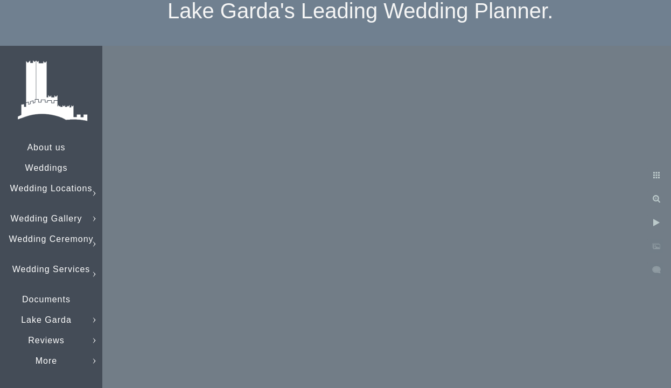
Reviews (46, 340)
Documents (46, 299)
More (46, 360)
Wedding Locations (51, 188)
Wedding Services (51, 269)
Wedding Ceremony (51, 239)
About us (46, 147)
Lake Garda (46, 319)
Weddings (46, 167)
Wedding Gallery (46, 218)
